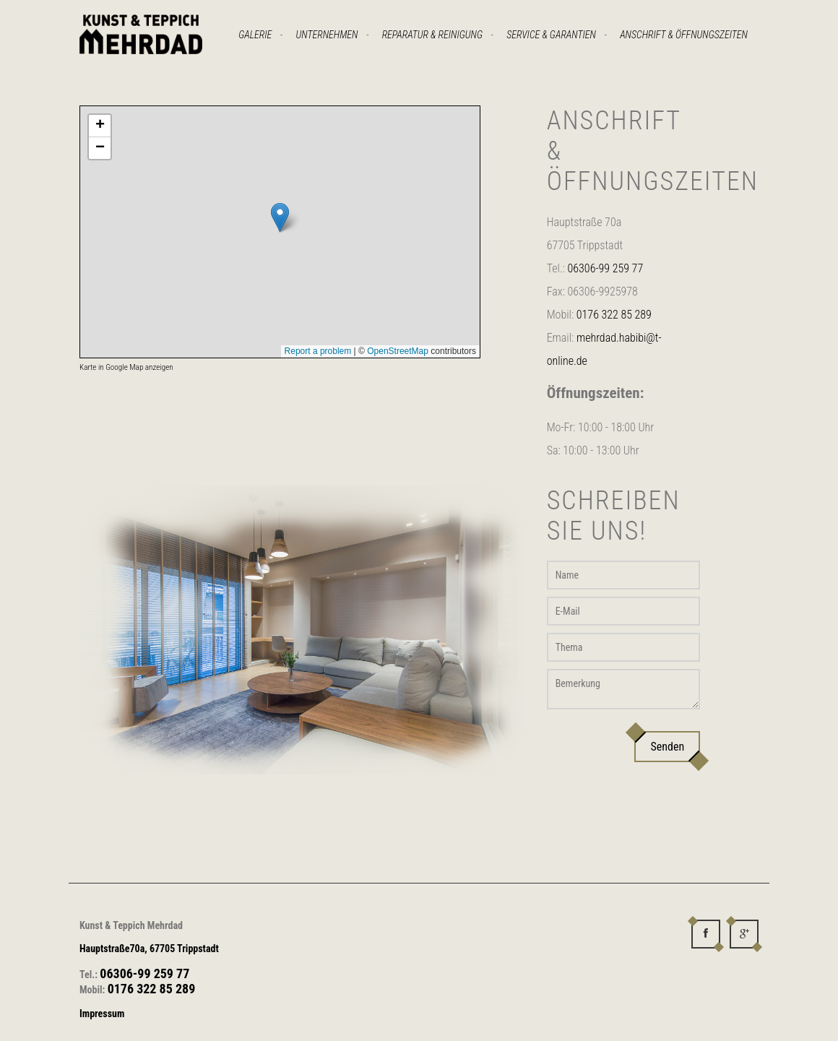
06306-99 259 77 (606, 268)
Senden (667, 746)
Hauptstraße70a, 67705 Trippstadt (149, 948)
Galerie (255, 34)
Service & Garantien (551, 34)
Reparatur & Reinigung (432, 34)
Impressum (101, 1013)
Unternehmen (327, 34)
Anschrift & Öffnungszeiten (684, 34)
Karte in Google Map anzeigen (126, 367)
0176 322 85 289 (614, 314)
